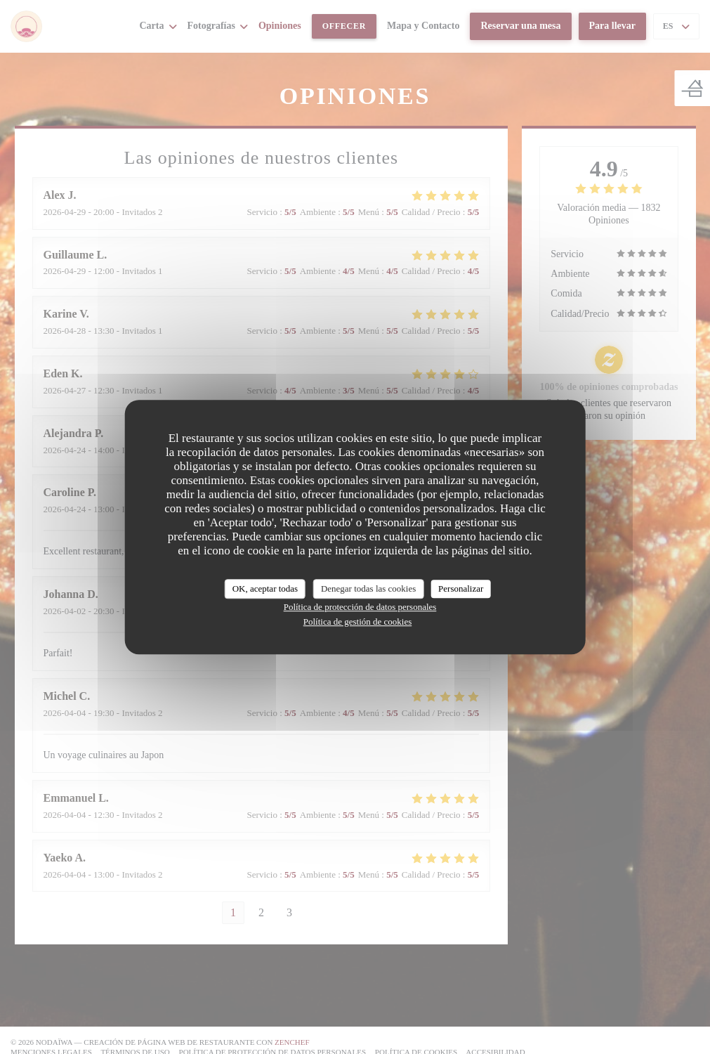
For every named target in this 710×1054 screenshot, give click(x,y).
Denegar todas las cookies (368, 588)
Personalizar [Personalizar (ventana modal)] (460, 588)
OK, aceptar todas (265, 588)
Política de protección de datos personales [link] (360, 606)
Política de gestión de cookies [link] (357, 621)
